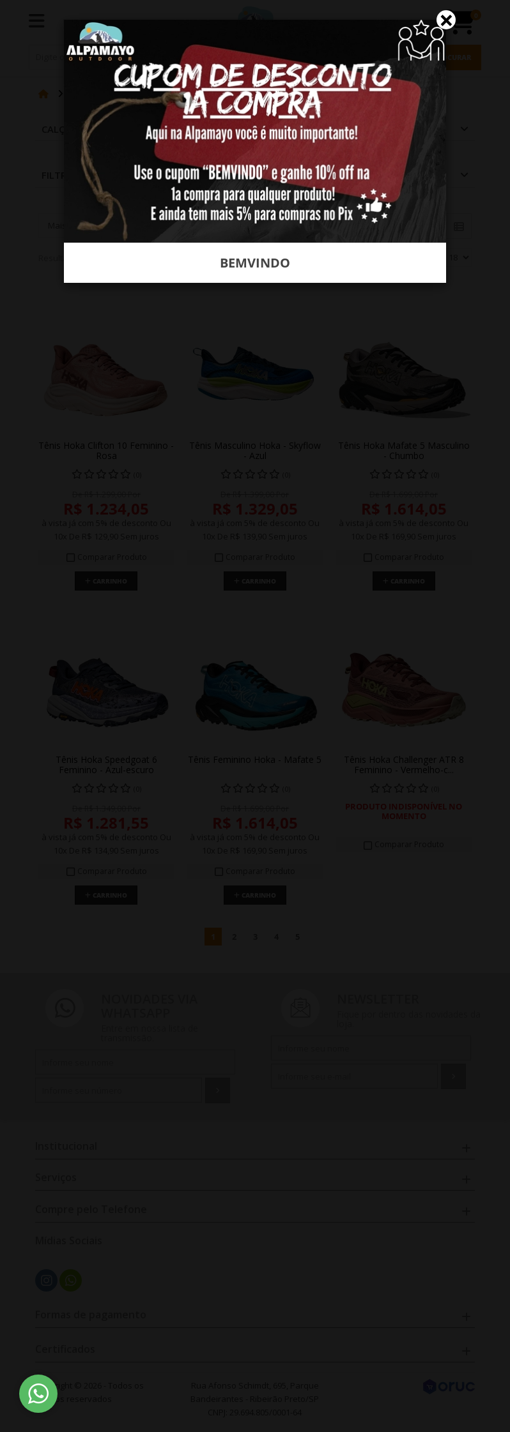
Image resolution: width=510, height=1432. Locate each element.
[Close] (446, 19)
